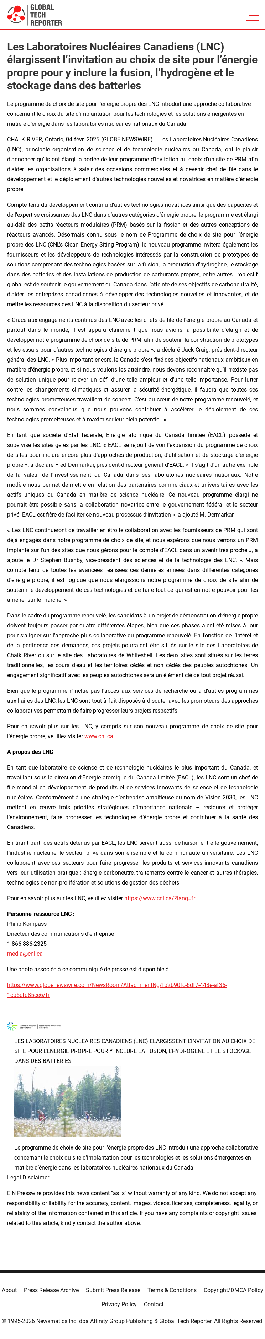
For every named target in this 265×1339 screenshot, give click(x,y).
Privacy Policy (119, 1304)
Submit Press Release (113, 1290)
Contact (153, 1304)
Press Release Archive (51, 1290)
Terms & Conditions (172, 1290)
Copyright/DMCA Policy (233, 1290)
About (9, 1290)
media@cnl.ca (25, 953)
